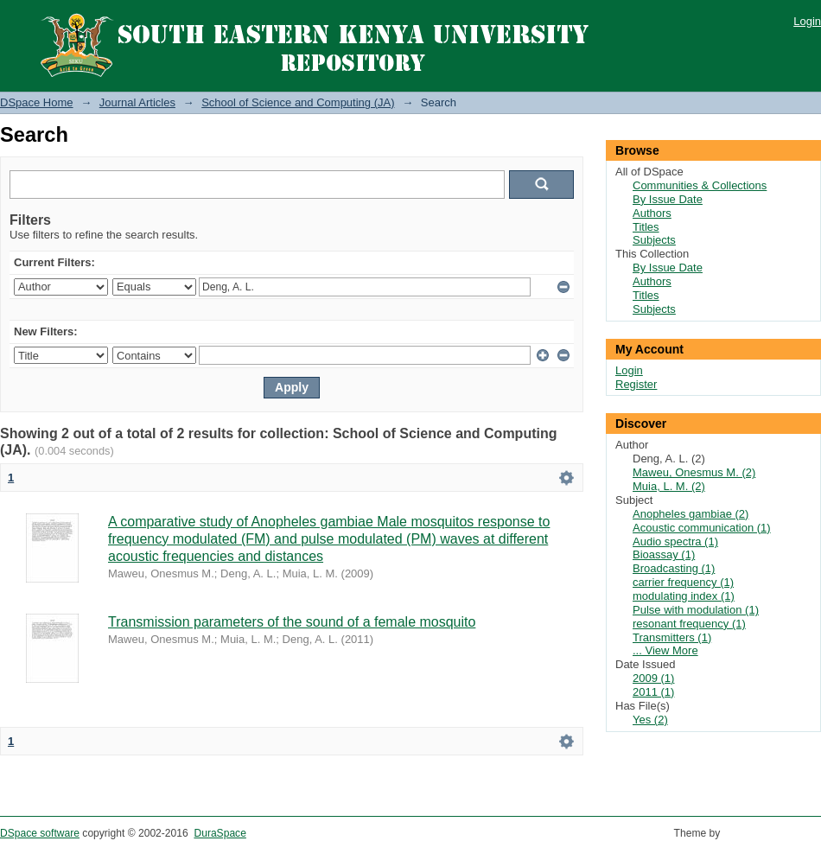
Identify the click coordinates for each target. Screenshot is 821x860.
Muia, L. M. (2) (669, 486)
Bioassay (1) (664, 554)
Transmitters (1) (672, 637)
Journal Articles (137, 102)
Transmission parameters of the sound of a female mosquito (291, 622)
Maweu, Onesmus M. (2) (694, 472)
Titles (646, 226)
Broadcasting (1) (674, 568)
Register (636, 384)
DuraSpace (219, 833)
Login (807, 21)
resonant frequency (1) (689, 623)
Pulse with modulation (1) (696, 609)
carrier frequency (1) (683, 582)
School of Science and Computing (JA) (297, 102)
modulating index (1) (684, 595)
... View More (665, 650)
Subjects (654, 239)
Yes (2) (650, 719)
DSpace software (40, 833)
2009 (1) (653, 678)
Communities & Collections (700, 185)
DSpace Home (36, 102)
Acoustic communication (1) (702, 527)
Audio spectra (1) (675, 541)
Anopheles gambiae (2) (690, 513)
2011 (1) (653, 691)
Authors (652, 213)
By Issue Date (668, 199)
